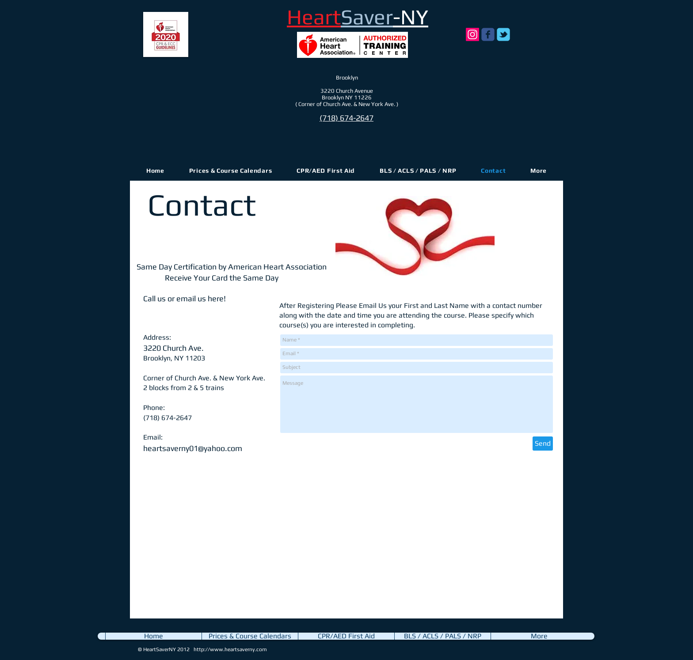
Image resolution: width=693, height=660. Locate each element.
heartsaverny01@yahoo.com (192, 448)
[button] (538, 170)
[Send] (543, 443)
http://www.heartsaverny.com (230, 649)
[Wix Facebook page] (488, 34)
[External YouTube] (249, 538)
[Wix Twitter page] (503, 34)
